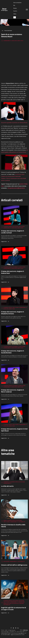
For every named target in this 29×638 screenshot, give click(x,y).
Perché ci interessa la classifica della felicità (13, 525)
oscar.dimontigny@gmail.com (20, 633)
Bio (14, 5)
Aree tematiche (17, 2)
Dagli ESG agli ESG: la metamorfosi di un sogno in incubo (13, 608)
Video (14, 14)
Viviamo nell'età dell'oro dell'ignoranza (14, 565)
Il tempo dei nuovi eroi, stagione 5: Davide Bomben (12, 352)
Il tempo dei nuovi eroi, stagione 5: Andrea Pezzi (12, 272)
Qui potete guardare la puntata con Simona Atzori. (14, 122)
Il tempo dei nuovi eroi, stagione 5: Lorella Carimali (12, 232)
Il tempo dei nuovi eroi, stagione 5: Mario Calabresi (12, 391)
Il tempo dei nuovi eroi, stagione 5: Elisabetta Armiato (12, 312)
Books (15, 8)
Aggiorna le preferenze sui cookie (17, 634)
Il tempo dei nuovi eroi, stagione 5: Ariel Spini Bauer (14, 430)
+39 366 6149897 (6, 634)
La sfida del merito (7, 486)
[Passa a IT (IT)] (14, 17)
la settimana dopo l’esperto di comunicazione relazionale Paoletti (12, 176)
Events (15, 11)
